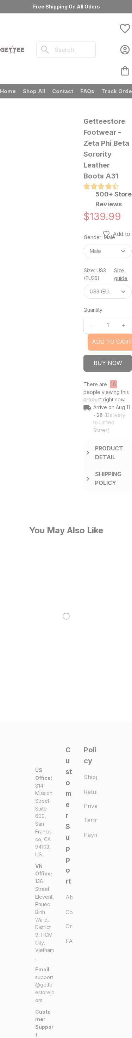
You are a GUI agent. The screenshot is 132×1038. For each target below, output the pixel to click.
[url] (44, 845)
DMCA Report (51, 1012)
